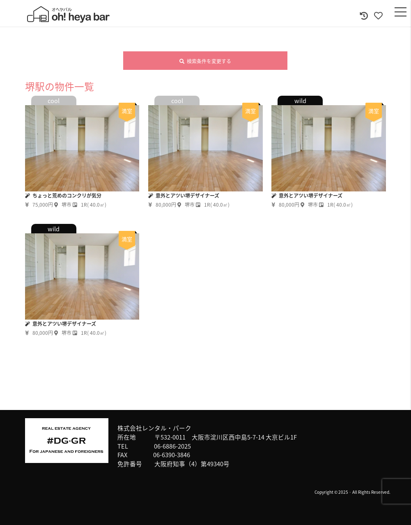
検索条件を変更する (205, 61)
